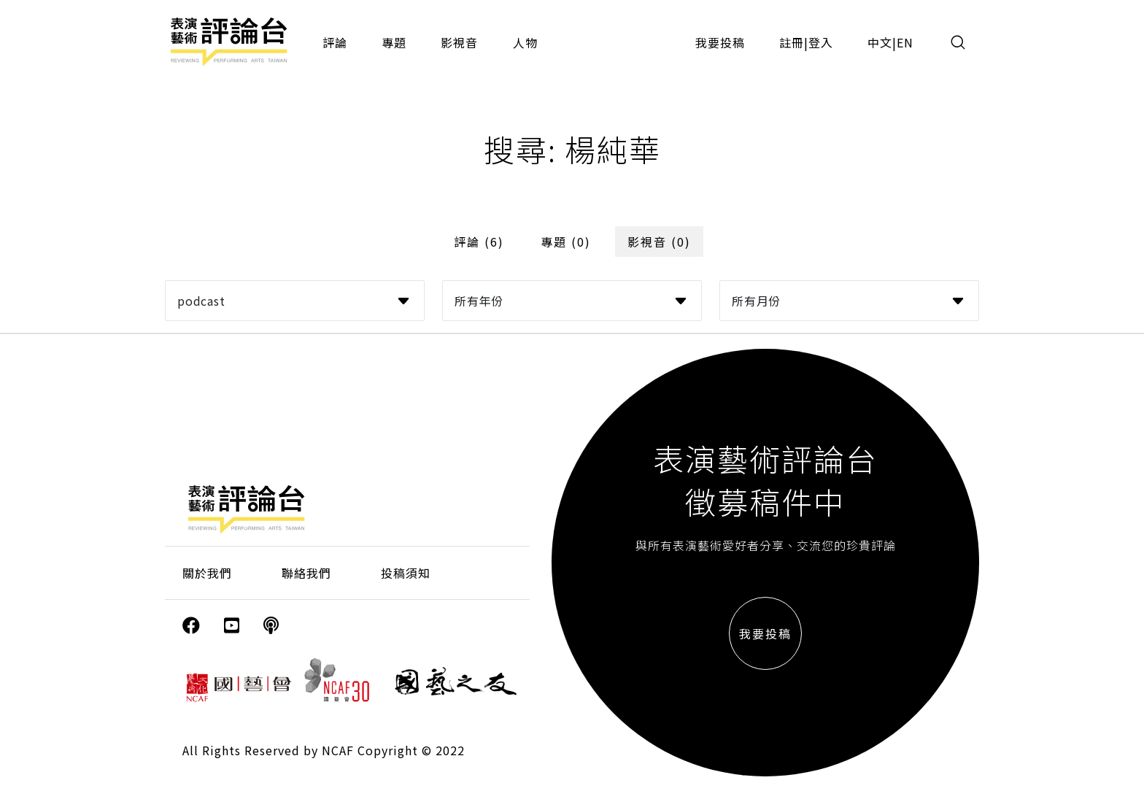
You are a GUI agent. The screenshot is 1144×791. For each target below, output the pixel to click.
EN (905, 42)
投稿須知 (405, 573)
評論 (334, 42)
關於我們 (207, 573)
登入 (820, 42)
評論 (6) (479, 241)
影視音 (459, 42)
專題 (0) (566, 241)
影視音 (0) (659, 241)
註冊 (791, 42)
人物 (525, 42)
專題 (394, 42)
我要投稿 (720, 42)
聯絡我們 (306, 573)
